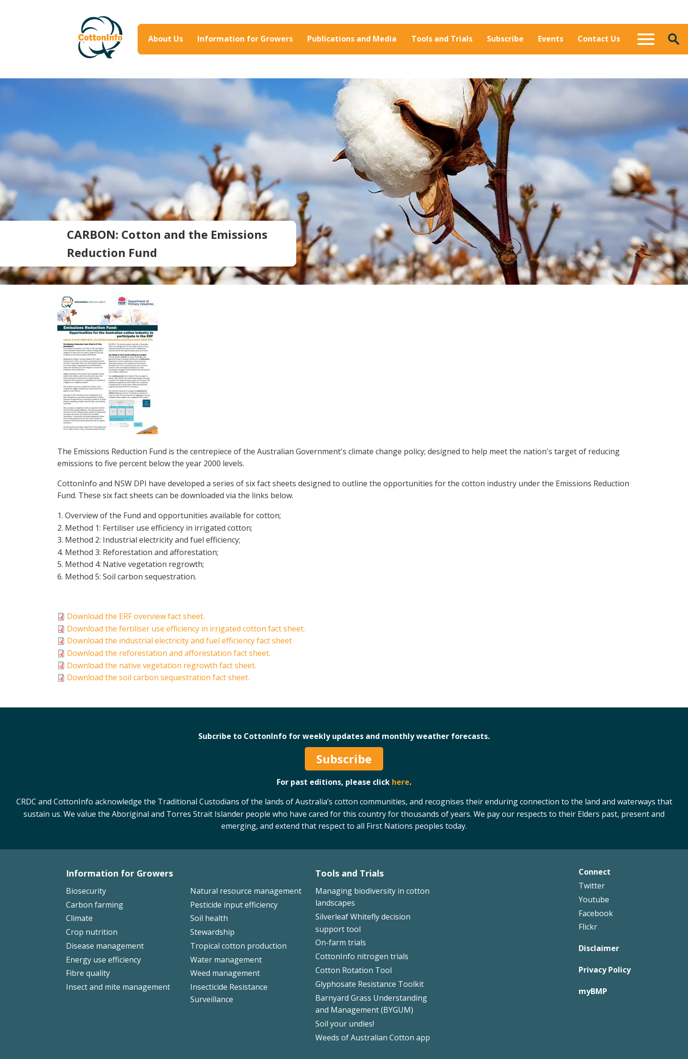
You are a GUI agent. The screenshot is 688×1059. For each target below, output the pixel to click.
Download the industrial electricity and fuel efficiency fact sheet (179, 640)
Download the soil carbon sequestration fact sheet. (158, 677)
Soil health (209, 918)
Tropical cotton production (238, 946)
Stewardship (212, 932)
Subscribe (505, 38)
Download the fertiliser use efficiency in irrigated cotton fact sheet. (186, 628)
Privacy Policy (605, 969)
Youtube (594, 899)
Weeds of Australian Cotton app (372, 1037)
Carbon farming (94, 904)
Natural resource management (245, 891)
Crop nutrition (92, 932)
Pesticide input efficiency (234, 904)
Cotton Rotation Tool (353, 970)
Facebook (596, 913)
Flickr (588, 926)
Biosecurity (86, 891)
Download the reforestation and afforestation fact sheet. (168, 653)
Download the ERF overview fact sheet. (135, 616)
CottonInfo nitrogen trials (361, 956)
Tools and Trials (442, 38)
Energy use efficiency (103, 959)
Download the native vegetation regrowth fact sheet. (161, 665)
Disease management (105, 946)
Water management (226, 959)
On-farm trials (340, 942)
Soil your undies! (344, 1023)
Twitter (592, 885)
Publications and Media (352, 38)
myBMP (593, 991)
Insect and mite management (118, 987)
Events (550, 38)
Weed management (225, 973)
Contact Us (599, 38)
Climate (79, 918)
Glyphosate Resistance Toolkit (369, 984)
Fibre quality (88, 973)
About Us (165, 38)
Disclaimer (599, 948)
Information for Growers (245, 38)
